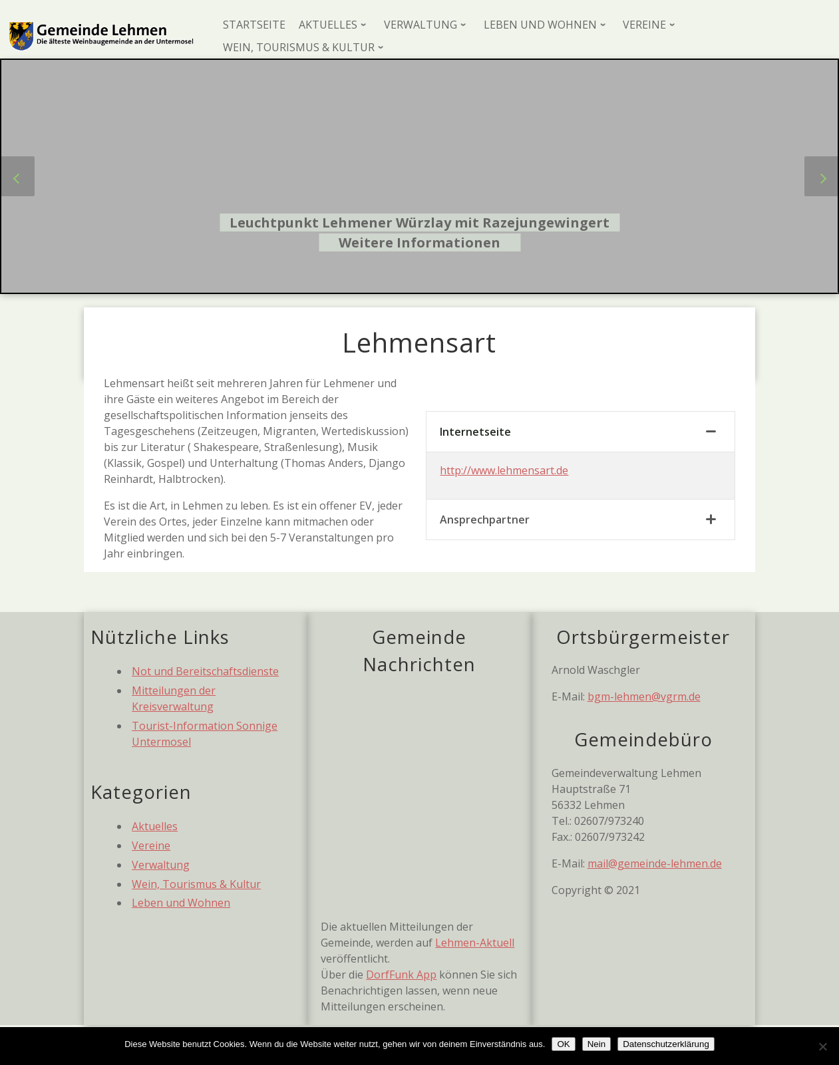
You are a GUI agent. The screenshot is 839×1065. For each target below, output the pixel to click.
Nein (596, 1044)
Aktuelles (155, 826)
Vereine (151, 845)
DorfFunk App (401, 974)
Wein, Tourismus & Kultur (196, 884)
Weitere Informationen (419, 242)
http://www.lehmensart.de (504, 470)
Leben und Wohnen (181, 902)
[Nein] (822, 1046)
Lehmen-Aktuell (474, 942)
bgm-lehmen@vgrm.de (644, 696)
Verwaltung (161, 864)
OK (563, 1044)
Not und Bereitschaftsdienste (205, 671)
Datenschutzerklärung (666, 1044)
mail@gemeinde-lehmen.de (654, 863)
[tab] (580, 432)
